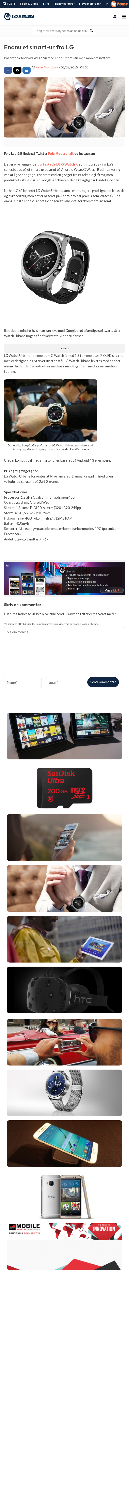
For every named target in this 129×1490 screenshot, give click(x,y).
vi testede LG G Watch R (57, 164)
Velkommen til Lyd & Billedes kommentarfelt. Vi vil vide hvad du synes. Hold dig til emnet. (52, 623)
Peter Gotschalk (47, 67)
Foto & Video (29, 3)
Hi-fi (46, 3)
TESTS (9, 4)
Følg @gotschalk (60, 153)
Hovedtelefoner (90, 3)
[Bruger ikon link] (115, 16)
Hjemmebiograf (64, 3)
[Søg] (91, 30)
